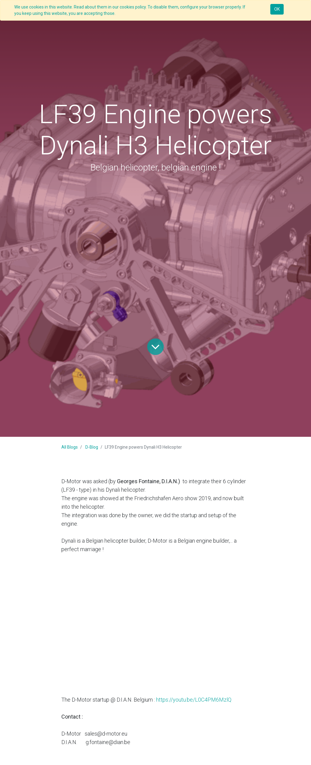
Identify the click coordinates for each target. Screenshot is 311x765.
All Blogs (69, 447)
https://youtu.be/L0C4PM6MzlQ (193, 699)
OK (277, 9)
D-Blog (91, 447)
